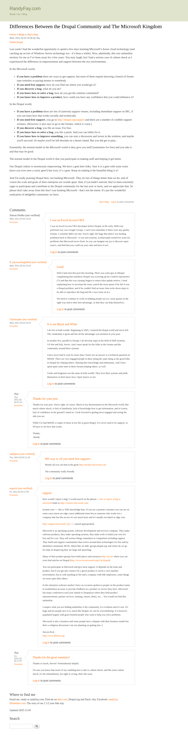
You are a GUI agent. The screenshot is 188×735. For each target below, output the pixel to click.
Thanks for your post (45, 398)
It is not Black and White (62, 324)
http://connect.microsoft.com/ (74, 503)
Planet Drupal (16, 42)
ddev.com (62, 699)
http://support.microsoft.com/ (56, 523)
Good (60, 267)
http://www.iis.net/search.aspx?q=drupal (90, 560)
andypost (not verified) (22, 453)
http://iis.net (107, 556)
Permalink (14, 222)
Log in (114, 202)
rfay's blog (32, 34)
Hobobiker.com (18, 703)
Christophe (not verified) (23, 319)
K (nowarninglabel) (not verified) (28, 262)
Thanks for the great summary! (51, 657)
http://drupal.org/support (71, 119)
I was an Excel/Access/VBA (67, 220)
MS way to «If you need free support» (68, 459)
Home (13, 34)
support (47, 493)
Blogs (22, 34)
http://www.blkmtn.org (53, 635)
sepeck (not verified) (21, 488)
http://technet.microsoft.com (92, 464)
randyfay (113, 699)
